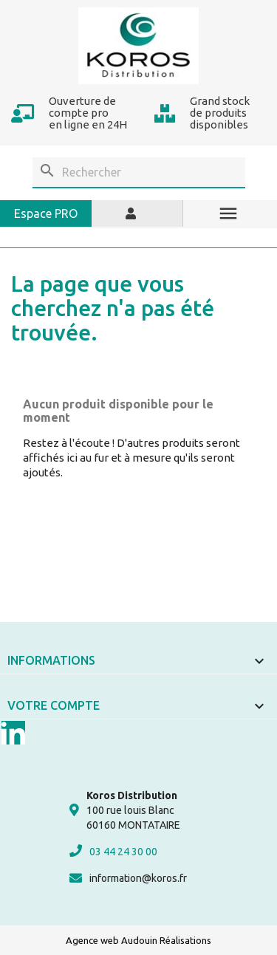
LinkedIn (13, 733)
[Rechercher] (139, 172)
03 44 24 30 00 (113, 851)
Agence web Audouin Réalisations (138, 940)
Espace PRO (46, 213)
